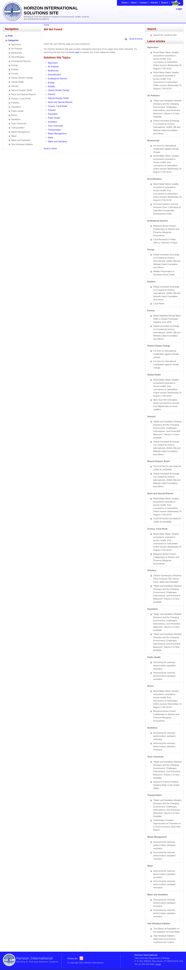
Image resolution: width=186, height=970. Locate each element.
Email (158, 964)
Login (179, 9)
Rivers (14, 115)
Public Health (17, 111)
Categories (13, 40)
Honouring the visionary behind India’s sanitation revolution (164, 665)
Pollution (15, 103)
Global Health (17, 82)
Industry (15, 86)
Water (14, 136)
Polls (10, 36)
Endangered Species (21, 61)
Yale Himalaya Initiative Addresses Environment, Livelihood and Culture (164, 939)
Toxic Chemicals (18, 123)
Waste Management (20, 132)
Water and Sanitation (21, 140)
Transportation (18, 128)
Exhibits (15, 69)
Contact (143, 2)
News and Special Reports (23, 94)
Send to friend (136, 39)
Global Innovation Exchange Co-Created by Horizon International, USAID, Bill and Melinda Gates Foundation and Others (166, 127)
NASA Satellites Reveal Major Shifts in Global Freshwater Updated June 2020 (167, 319)
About (133, 2)
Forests (14, 73)
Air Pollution (16, 48)
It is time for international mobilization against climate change (166, 148)
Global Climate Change (22, 78)
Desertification (17, 57)
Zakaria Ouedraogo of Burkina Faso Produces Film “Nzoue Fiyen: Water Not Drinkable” (167, 578)
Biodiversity (16, 53)
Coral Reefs (158, 303)
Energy (14, 65)
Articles (154, 2)
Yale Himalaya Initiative (22, 144)
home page (74, 52)
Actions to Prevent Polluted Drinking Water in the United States (166, 785)
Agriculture (16, 44)
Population (16, 107)
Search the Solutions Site (165, 35)
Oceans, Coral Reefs (21, 98)
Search (164, 2)
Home (124, 2)
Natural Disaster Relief (21, 90)
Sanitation (15, 119)
